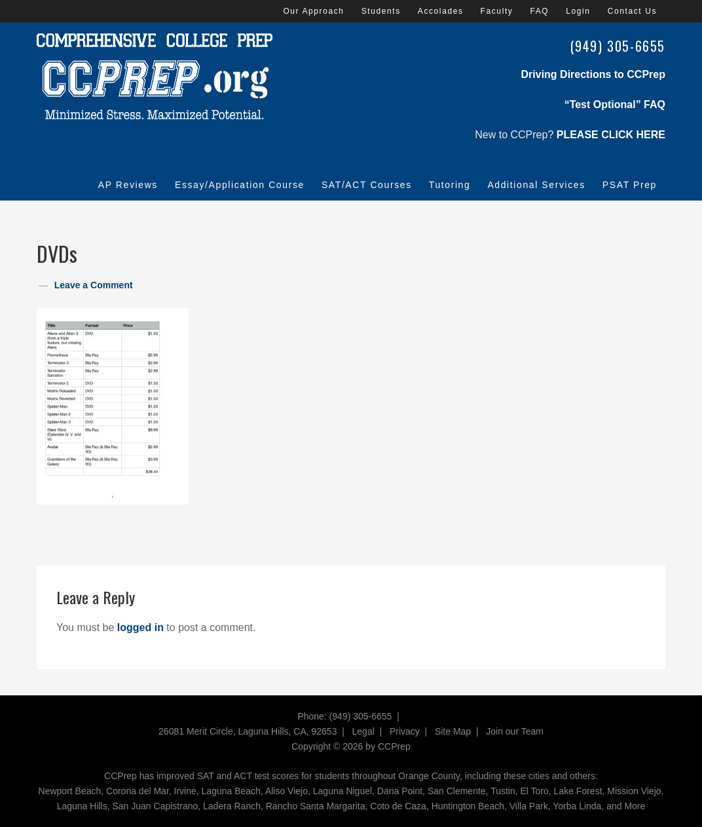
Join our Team (515, 731)
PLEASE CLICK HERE (611, 134)
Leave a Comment (93, 285)
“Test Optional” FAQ (614, 104)
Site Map (453, 731)
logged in (140, 627)
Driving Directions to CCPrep (593, 74)
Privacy (405, 731)
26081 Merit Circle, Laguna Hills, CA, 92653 (247, 731)
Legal (363, 731)
